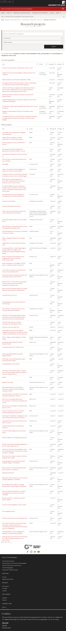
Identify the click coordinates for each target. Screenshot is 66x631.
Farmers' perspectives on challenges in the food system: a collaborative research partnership (13, 264)
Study (8, 13)
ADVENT (4, 377)
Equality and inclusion (7, 579)
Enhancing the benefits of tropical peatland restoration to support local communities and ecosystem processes (13, 389)
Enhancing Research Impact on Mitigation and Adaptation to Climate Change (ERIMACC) (13, 532)
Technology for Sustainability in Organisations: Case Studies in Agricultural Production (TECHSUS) (14, 416)
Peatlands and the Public (8, 473)
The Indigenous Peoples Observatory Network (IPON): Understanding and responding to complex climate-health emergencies (19, 83)
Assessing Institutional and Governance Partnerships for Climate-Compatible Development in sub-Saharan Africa (14, 538)
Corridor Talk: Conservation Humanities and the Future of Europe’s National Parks (14, 271)
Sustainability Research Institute (32, 20)
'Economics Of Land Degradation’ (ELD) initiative (14, 505)
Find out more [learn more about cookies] (6, 628)
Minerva (4, 600)
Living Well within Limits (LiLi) (9, 295)
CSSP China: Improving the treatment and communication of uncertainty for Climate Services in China (14, 400)
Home (3, 13)
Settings (4, 625)
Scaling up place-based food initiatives (11, 206)
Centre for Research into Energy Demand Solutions (14, 437)
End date (59, 64)
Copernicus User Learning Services (10, 327)
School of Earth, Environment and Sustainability (16, 9)
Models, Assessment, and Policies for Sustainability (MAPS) (16, 79)
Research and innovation (21, 13)
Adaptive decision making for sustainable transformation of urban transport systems (12, 138)
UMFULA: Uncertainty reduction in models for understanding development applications (13, 411)
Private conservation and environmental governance (15, 518)
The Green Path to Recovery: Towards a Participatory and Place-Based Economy (12, 323)
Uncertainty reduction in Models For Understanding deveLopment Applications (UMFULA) (14, 395)
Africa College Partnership (8, 511)
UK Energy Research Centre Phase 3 (11, 364)
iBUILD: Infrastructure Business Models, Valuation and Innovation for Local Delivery (14, 468)
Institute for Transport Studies (10, 570)
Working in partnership (40, 13)
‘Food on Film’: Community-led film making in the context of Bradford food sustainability (14, 212)
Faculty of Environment (8, 561)
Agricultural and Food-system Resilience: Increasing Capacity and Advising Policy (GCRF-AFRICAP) (14, 289)
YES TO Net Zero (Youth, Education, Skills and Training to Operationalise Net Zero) (13, 309)
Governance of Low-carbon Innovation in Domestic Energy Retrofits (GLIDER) (14, 457)
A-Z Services (5, 586)
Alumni (51, 13)
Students (4, 598)
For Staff (4, 588)
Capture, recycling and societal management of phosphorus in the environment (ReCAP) (13, 170)
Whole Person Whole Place (8, 201)
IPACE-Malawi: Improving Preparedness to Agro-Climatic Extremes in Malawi (14, 359)
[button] (63, 9)
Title (3, 64)
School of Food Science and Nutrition (11, 565)
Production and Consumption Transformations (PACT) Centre (17, 68)
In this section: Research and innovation (18, 16)
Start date (51, 64)
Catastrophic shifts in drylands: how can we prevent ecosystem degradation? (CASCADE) (14, 478)
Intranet (4, 591)
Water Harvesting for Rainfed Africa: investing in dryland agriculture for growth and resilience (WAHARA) (14, 493)
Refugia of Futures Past (7, 382)
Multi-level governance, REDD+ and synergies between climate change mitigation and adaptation (14, 485)
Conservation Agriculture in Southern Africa (12, 347)
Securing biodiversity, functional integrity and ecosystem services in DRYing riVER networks (13, 195)
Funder (41, 64)
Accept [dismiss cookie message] (5, 622)
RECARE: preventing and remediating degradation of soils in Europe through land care (15, 445)
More (57, 13)
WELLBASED (5, 164)
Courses (4, 577)
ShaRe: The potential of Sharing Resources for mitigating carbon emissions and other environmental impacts (13, 258)
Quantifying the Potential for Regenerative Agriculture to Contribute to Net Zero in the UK (13, 150)
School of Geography (7, 568)
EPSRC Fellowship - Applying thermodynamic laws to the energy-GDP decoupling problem (15, 227)
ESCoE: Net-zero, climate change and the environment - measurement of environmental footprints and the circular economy (13, 181)
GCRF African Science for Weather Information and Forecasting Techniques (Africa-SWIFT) (14, 276)
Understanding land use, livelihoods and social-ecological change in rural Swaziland (13, 462)
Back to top (5, 542)
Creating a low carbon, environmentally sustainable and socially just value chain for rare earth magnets (14, 175)
